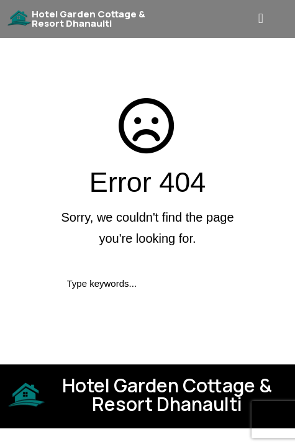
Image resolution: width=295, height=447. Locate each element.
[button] (262, 18)
